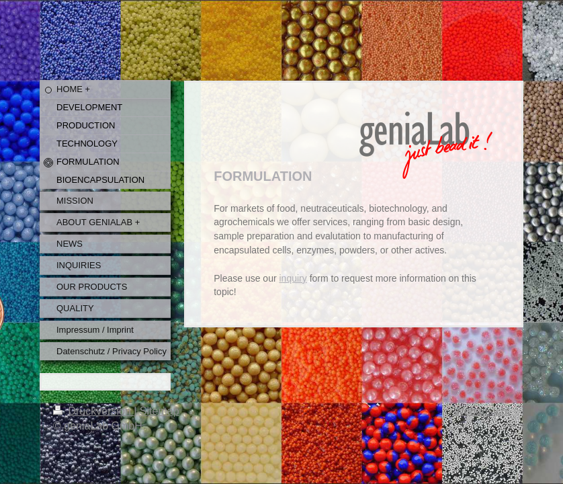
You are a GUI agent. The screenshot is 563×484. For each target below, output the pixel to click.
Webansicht (482, 411)
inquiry (293, 278)
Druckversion (93, 411)
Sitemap (159, 411)
